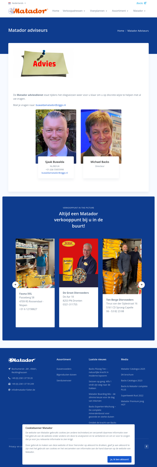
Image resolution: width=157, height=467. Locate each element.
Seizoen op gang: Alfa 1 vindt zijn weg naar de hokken (100, 385)
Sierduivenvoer (64, 380)
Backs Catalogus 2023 (131, 380)
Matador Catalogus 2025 (133, 368)
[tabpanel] (56, 146)
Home (55, 10)
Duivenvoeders (64, 368)
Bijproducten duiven (67, 374)
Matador (138, 10)
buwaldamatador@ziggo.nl (51, 105)
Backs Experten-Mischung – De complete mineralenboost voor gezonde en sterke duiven (102, 411)
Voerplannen (97, 10)
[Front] (21, 359)
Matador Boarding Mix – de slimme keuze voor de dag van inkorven (102, 397)
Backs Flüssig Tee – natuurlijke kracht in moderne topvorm (99, 372)
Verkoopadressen (73, 10)
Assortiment (119, 10)
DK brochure (127, 374)
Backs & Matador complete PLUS (134, 388)
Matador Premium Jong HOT (132, 403)
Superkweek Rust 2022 (132, 395)
